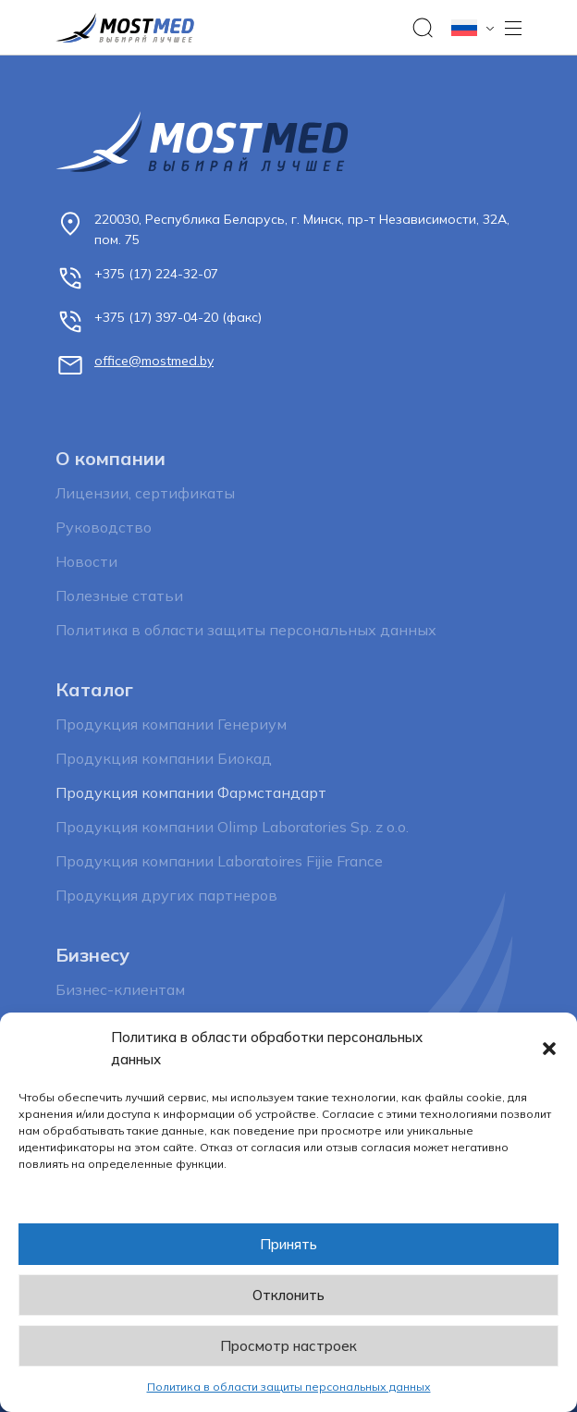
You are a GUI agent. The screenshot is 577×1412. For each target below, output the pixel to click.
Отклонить (288, 1295)
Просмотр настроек (288, 1346)
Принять (288, 1244)
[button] (549, 1048)
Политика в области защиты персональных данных (289, 1387)
